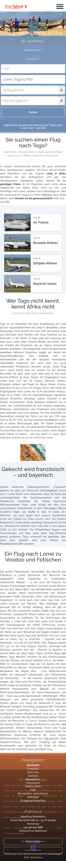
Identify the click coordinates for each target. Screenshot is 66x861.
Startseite (33, 765)
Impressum (33, 782)
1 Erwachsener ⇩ (33, 50)
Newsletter (33, 779)
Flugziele (33, 768)
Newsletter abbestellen (33, 793)
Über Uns (33, 772)
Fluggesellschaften (33, 800)
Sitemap (33, 797)
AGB (33, 790)
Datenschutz (33, 786)
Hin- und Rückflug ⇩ (33, 41)
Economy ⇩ (33, 59)
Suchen (33, 112)
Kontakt (33, 775)
